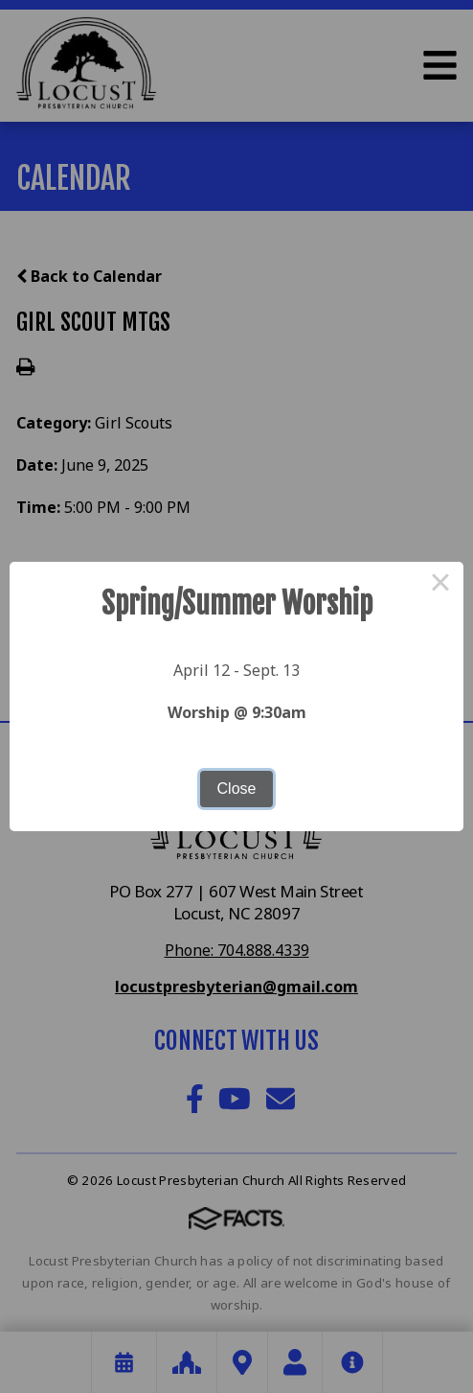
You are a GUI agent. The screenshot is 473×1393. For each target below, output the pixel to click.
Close (237, 788)
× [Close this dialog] (440, 585)
